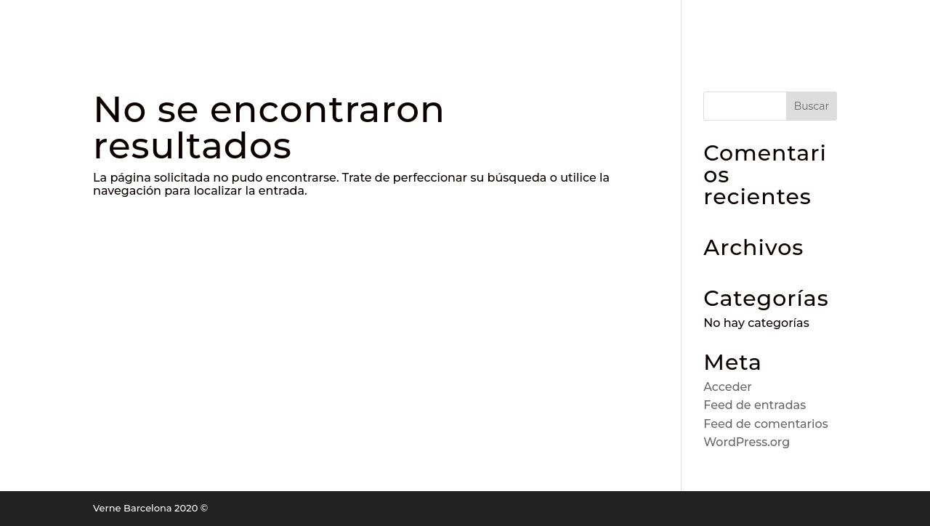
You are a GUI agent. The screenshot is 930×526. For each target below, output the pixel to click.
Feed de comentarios (765, 424)
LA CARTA (383, 25)
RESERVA (307, 25)
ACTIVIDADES (485, 25)
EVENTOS (761, 25)
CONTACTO (874, 25)
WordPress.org (746, 442)
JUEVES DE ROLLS (597, 25)
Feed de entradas (754, 405)
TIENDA (692, 25)
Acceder (727, 387)
